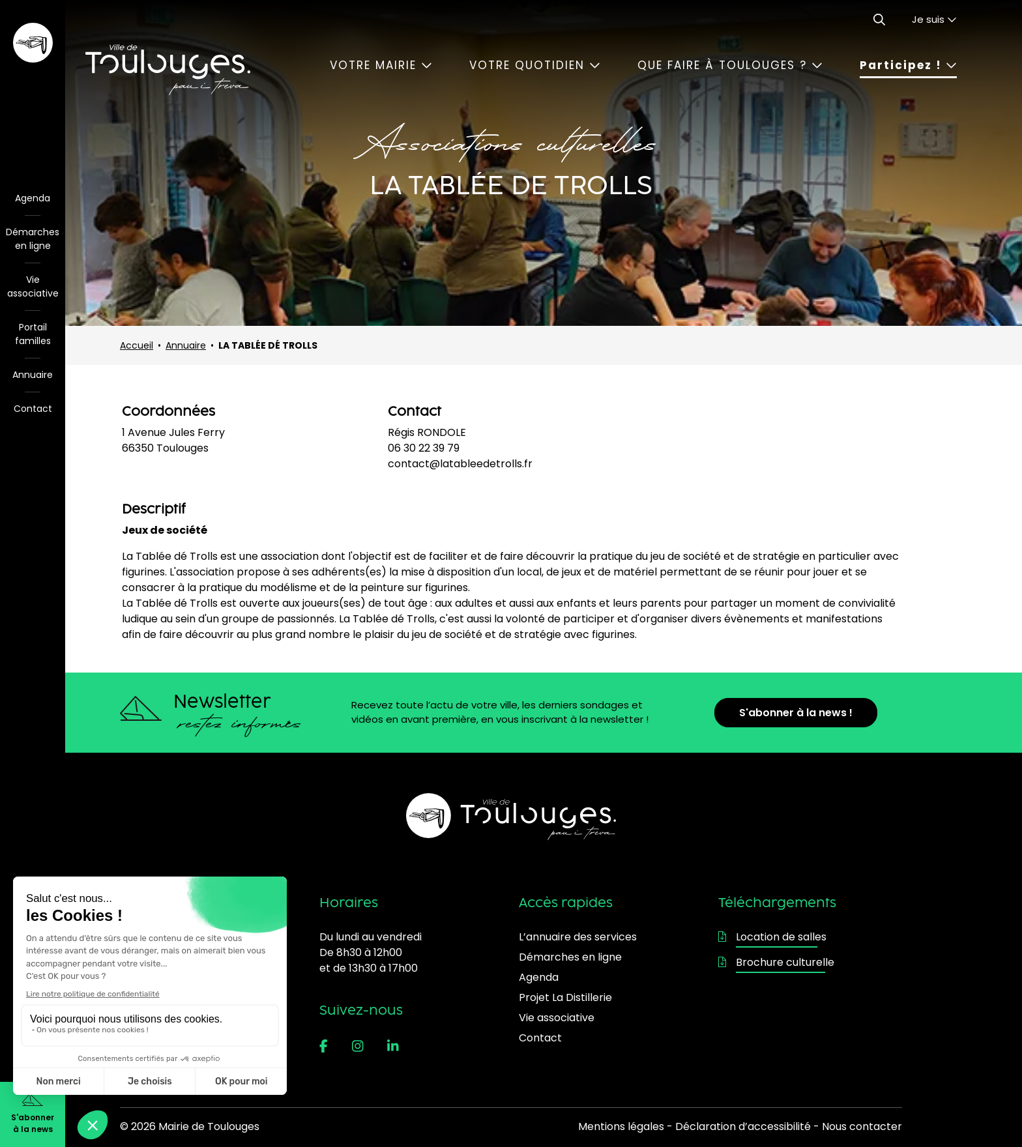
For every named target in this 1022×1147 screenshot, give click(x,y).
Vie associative (33, 286)
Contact (33, 408)
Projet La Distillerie (565, 997)
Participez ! (908, 65)
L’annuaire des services (578, 936)
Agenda (32, 198)
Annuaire (32, 374)
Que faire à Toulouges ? (730, 65)
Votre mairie (381, 65)
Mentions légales (621, 1126)
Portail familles (33, 334)
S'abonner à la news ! (796, 712)
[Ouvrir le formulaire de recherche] (879, 19)
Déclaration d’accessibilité (743, 1126)
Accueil (136, 345)
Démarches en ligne (32, 238)
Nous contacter (862, 1126)
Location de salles (772, 936)
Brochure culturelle (776, 962)
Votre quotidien (534, 65)
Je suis (934, 19)
